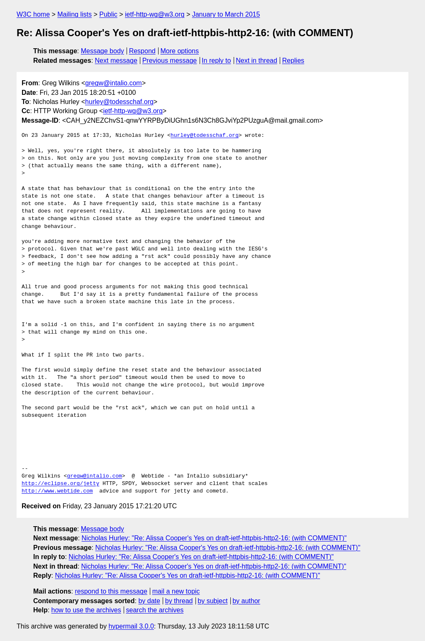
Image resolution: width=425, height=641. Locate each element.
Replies (293, 60)
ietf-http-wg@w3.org (154, 14)
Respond (142, 50)
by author (246, 600)
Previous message (169, 60)
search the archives (155, 610)
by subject (212, 600)
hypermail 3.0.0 (131, 626)
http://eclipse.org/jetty (60, 484)
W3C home (33, 14)
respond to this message (111, 591)
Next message (116, 60)
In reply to (216, 60)
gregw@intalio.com (113, 83)
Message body (102, 50)
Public (108, 14)
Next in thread (256, 60)
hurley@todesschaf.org (119, 101)
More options (180, 50)
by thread (179, 600)
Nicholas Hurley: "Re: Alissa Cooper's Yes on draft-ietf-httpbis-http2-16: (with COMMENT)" (214, 538)
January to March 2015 (226, 14)
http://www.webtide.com (57, 491)
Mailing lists (74, 14)
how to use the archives (86, 610)
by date (149, 600)
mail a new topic (176, 591)
